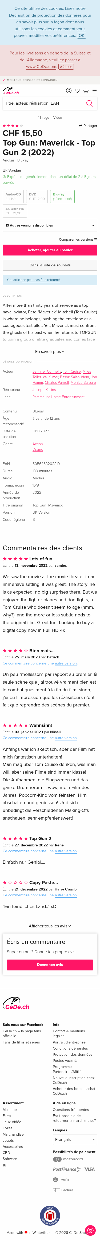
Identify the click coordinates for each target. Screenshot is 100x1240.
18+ (5, 1165)
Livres (8, 1128)
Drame (38, 449)
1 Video (56, 118)
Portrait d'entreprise (69, 1042)
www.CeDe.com (41, 66)
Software (10, 1159)
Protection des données (73, 1054)
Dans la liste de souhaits (50, 265)
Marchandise (13, 1134)
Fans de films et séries (21, 1042)
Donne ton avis (50, 964)
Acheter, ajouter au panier (50, 250)
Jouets (8, 1140)
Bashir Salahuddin (74, 377)
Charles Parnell (57, 383)
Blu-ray (62, 196)
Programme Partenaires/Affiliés (68, 1069)
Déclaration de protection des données (45, 15)
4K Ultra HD (15, 211)
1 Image (43, 118)
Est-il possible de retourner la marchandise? (74, 1118)
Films (7, 1116)
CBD (6, 1152)
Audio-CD (13, 196)
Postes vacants (65, 1060)
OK (82, 35)
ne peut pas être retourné (41, 280)
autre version (66, 663)
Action (38, 444)
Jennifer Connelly (47, 371)
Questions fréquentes (71, 1109)
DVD (37, 196)
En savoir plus (50, 351)
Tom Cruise (72, 371)
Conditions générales (70, 1048)
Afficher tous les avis (50, 926)
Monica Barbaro (83, 383)
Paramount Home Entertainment (59, 397)
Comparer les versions (78, 239)
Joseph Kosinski (45, 390)
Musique (10, 1109)
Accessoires (13, 1146)
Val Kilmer (50, 377)
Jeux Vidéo (12, 1122)
